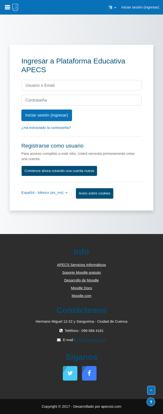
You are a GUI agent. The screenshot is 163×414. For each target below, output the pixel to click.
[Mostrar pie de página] (151, 402)
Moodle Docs (81, 288)
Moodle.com (81, 296)
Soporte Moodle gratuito (81, 272)
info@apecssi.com (91, 340)
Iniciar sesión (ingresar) (140, 7)
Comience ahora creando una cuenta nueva (59, 171)
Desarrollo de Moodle (81, 280)
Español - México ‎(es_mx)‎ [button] (43, 192)
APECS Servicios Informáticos (81, 265)
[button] (112, 7)
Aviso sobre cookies (95, 193)
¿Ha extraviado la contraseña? (46, 127)
